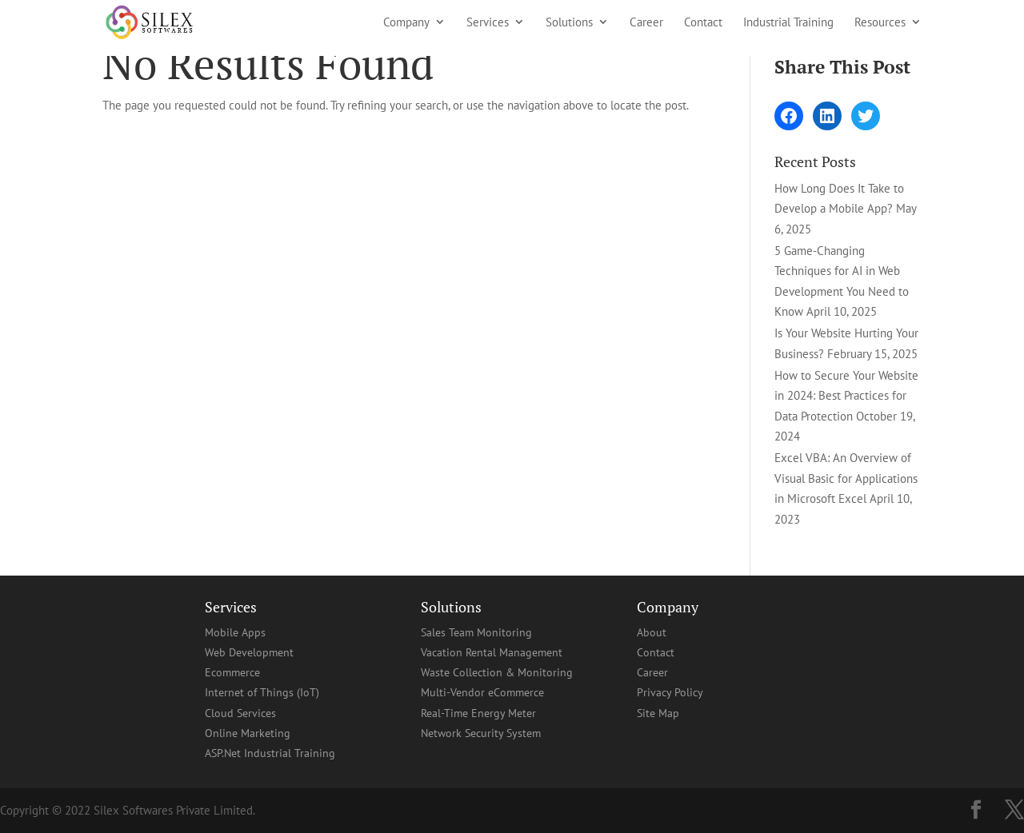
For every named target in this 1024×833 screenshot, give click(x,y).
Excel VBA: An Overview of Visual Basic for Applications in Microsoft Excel (846, 478)
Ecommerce (232, 672)
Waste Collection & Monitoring (497, 672)
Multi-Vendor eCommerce (482, 692)
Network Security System (481, 733)
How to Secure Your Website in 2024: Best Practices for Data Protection (846, 396)
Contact (703, 23)
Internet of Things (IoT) (262, 692)
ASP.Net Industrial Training (270, 753)
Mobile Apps (235, 632)
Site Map (658, 713)
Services (487, 23)
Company (406, 23)
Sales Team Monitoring (476, 632)
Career (646, 23)
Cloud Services (240, 713)
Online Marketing (247, 733)
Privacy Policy (670, 692)
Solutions (569, 23)
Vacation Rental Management (491, 652)
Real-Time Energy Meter (478, 713)
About (651, 632)
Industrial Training (788, 23)
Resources (880, 23)
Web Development (249, 652)
